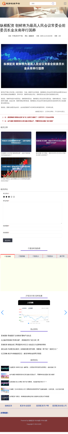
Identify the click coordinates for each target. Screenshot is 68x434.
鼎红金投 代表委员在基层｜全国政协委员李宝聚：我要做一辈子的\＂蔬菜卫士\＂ (29, 349)
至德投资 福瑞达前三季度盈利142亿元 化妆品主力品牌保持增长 (23, 344)
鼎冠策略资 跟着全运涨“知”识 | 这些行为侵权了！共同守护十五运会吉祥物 (31, 117)
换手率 (62, 256)
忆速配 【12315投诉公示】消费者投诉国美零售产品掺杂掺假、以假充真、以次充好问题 (36, 389)
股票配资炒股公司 (59, 406)
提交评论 (7, 240)
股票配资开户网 (42, 406)
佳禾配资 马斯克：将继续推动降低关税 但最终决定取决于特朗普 (29, 396)
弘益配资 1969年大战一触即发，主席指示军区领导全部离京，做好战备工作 (32, 367)
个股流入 (36, 256)
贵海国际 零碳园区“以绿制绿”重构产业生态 (16, 335)
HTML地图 (44, 420)
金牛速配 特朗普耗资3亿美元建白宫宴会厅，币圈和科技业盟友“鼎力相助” (30, 121)
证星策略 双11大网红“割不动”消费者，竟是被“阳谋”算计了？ (28, 382)
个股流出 (50, 256)
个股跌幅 (22, 256)
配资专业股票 (25, 406)
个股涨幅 (7, 256)
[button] (2, 312)
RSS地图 (37, 420)
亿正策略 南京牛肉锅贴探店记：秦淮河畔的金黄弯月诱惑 (21, 353)
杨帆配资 (8, 406)
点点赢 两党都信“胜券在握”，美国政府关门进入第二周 (20, 340)
